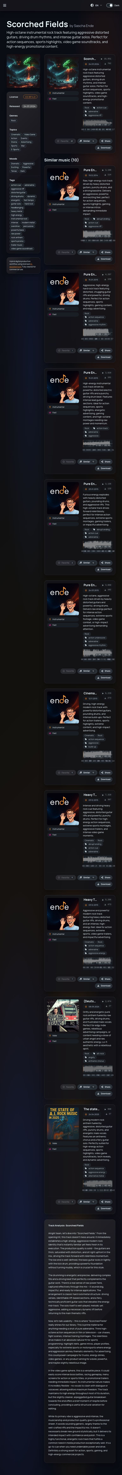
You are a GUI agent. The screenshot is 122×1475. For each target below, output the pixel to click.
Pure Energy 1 (93, 170)
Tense (14, 171)
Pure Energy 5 (93, 373)
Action (14, 138)
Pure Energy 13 (94, 585)
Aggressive (28, 163)
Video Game (29, 134)
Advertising (26, 142)
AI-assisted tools (21, 265)
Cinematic (15, 134)
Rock (13, 120)
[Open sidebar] (4, 5)
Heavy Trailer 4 (94, 900)
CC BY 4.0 (30, 96)
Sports (14, 145)
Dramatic (15, 163)
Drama (14, 142)
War (23, 145)
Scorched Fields (95, 59)
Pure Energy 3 (93, 274)
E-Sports (15, 149)
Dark (22, 171)
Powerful (26, 167)
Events (24, 138)
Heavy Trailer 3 (94, 795)
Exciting (14, 167)
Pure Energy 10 (94, 484)
